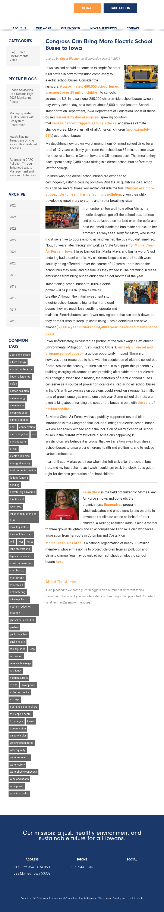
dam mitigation (19, 434)
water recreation (19, 757)
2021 (13, 252)
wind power (16, 786)
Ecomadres (113, 505)
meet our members (21, 563)
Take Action (120, 8)
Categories (20, 40)
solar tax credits (19, 692)
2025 (13, 205)
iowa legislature (19, 527)
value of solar (18, 735)
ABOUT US (19, 28)
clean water (17, 405)
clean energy (17, 398)
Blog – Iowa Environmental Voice (19, 56)
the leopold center (20, 714)
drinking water (18, 441)
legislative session (21, 556)
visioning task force (21, 742)
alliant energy (18, 362)
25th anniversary (20, 354)
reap (32, 649)
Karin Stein (91, 492)
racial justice (17, 649)
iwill (12, 541)
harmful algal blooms (22, 492)
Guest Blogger (69, 59)
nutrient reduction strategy (20, 609)
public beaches (19, 634)
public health (17, 641)
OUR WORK (43, 28)
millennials (16, 585)
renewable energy (20, 663)
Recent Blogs (23, 79)
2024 (13, 217)
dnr (34, 434)
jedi (21, 541)
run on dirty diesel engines (77, 117)
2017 (13, 298)
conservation (27, 427)
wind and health (19, 779)
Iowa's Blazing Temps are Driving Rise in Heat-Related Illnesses (23, 142)
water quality (17, 750)
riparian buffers (19, 677)
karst (30, 541)
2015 (13, 321)
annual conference (21, 369)
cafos (13, 383)
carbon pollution (19, 391)
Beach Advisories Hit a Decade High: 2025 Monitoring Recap (22, 95)
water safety (17, 764)
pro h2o (14, 627)
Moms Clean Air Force (63, 543)
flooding (14, 485)
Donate (88, 8)
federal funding (19, 477)
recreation (16, 656)
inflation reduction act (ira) (23, 517)
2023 (13, 228)
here (59, 562)
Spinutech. (137, 898)
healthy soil (17, 499)
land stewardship (20, 548)
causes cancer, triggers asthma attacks (84, 123)
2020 (13, 263)
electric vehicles (20, 456)
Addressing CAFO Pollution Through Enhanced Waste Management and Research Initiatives (23, 167)
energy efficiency (20, 463)
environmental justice (23, 470)
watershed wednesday (23, 771)
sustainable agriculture (23, 706)
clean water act (19, 412)
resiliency (16, 670)
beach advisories (20, 376)
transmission (18, 728)
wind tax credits (19, 793)
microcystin (17, 577)
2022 (13, 240)
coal (12, 427)
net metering (17, 592)
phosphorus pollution (22, 620)
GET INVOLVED (70, 28)
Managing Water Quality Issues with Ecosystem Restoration (22, 119)
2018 (13, 286)
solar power (28, 685)
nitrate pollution (19, 599)
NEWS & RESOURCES (103, 28)
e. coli (13, 448)
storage (14, 699)
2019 (13, 275)
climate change (19, 419)
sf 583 (14, 685)
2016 (13, 309)
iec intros (15, 506)
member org (17, 570)
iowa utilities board (21, 534)
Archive (17, 194)
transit (31, 721)
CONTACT (133, 28)
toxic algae (16, 721)
